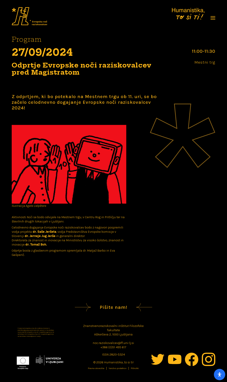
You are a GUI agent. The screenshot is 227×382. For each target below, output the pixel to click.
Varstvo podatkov (117, 368)
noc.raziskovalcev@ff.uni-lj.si (113, 343)
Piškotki (135, 368)
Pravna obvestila (96, 368)
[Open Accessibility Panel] (219, 374)
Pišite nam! (113, 307)
